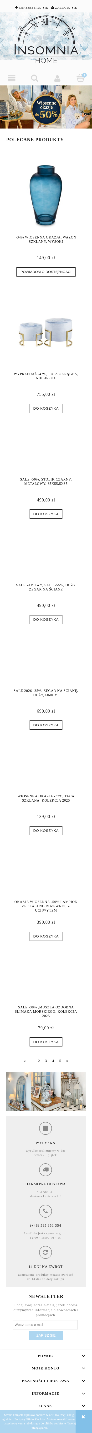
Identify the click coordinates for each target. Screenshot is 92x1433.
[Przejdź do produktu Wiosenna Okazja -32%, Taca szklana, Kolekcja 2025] (46, 769)
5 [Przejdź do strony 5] (60, 1061)
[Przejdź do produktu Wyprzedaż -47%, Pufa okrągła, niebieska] (46, 331)
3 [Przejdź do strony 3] (46, 1061)
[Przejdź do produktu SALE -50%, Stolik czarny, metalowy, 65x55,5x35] (46, 452)
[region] (46, 107)
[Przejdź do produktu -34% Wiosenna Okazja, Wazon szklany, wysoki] (46, 194)
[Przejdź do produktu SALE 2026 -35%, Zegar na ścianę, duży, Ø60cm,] (46, 663)
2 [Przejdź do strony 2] (39, 1061)
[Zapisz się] (46, 1335)
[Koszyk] (80, 78)
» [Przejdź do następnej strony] (67, 1061)
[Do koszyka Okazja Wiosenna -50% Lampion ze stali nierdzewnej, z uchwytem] (46, 936)
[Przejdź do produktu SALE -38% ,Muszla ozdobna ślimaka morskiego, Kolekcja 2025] (46, 980)
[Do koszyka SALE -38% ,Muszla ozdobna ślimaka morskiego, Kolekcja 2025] (46, 1041)
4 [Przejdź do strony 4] (53, 1061)
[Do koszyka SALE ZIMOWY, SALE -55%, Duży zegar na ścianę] (46, 619)
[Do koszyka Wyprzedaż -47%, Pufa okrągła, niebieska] (46, 408)
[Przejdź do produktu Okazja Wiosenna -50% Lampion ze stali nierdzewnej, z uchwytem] (46, 875)
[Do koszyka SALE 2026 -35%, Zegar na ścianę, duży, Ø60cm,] (46, 725)
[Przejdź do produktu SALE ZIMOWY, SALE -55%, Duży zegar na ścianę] (46, 558)
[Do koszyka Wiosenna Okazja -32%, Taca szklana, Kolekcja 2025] (46, 830)
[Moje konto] (57, 78)
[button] (11, 78)
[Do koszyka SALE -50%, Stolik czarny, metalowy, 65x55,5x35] (46, 514)
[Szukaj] (34, 78)
